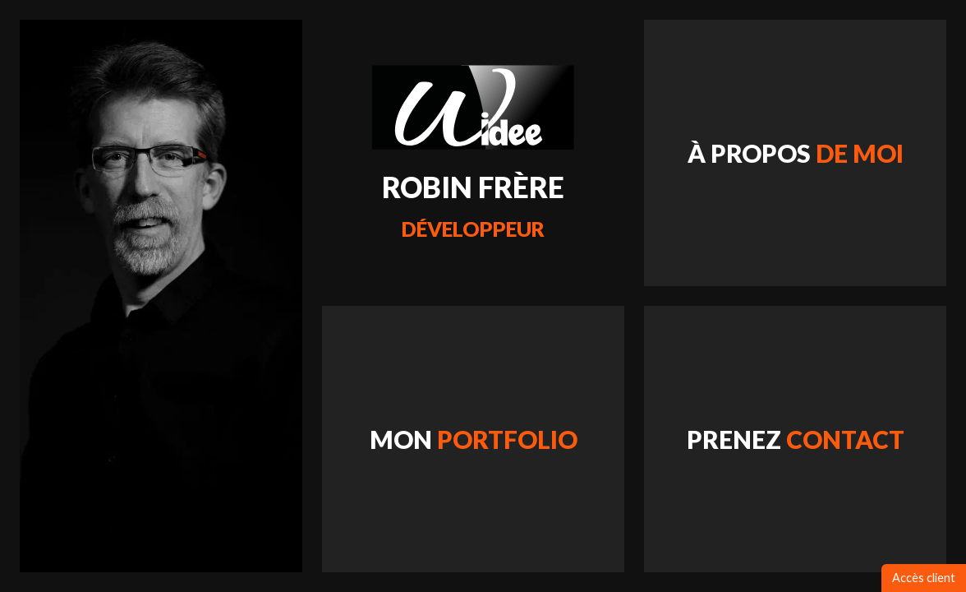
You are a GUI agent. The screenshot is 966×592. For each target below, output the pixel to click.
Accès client (923, 578)
